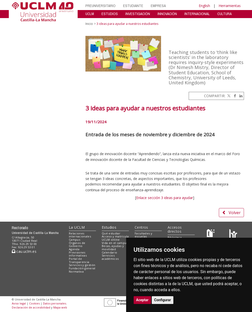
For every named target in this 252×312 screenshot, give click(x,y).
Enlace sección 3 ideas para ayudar (164, 197)
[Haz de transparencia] (211, 234)
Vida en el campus (115, 243)
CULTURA (224, 13)
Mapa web (60, 307)
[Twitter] (228, 95)
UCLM (89, 13)
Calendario (109, 252)
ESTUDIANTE (133, 5)
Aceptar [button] (142, 300)
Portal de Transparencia (79, 260)
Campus (74, 239)
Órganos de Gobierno (77, 244)
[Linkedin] (239, 95)
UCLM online (111, 239)
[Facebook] (233, 95)
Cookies (34, 303)
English (204, 5)
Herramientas (230, 5)
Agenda (74, 249)
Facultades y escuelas (143, 234)
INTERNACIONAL (197, 13)
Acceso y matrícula (115, 236)
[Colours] (233, 234)
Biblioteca (175, 237)
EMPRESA (158, 5)
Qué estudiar (111, 233)
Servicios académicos (110, 257)
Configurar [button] (162, 300)
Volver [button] (231, 212)
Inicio (89, 24)
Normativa (76, 271)
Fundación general (82, 268)
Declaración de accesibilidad (31, 307)
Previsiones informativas (78, 254)
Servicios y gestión (82, 265)
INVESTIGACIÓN (137, 13)
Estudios (109, 227)
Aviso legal (19, 303)
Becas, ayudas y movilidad (113, 247)
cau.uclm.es (24, 251)
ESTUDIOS (110, 13)
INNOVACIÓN (167, 13)
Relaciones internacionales (80, 234)
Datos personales (54, 303)
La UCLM (77, 227)
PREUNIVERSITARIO (100, 5)
